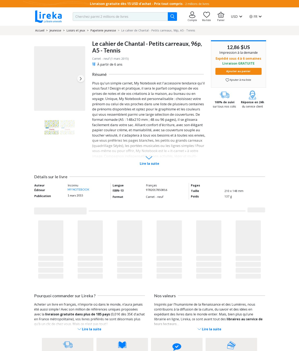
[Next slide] (80, 78)
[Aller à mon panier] (221, 16)
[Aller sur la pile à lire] (206, 16)
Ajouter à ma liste (238, 80)
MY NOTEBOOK (78, 189)
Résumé (99, 74)
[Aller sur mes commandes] (192, 16)
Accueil (39, 30)
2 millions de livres (197, 4)
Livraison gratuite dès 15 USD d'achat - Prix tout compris (136, 3)
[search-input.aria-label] (120, 16)
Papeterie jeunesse (103, 30)
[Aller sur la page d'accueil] (48, 16)
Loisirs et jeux (75, 30)
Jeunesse (55, 30)
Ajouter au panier (238, 71)
